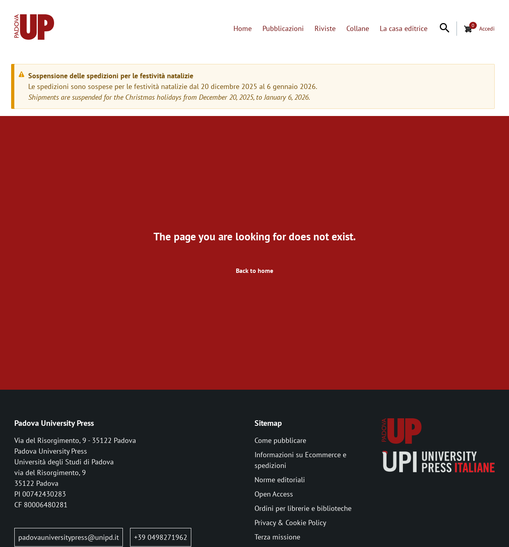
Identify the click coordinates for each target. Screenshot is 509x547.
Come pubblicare (280, 440)
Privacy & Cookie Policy (290, 522)
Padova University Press (54, 423)
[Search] (444, 28)
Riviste (325, 28)
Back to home (254, 270)
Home (242, 28)
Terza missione (277, 536)
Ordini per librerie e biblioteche (303, 508)
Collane (357, 28)
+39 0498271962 (160, 537)
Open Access (273, 494)
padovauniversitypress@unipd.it (68, 537)
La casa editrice (403, 28)
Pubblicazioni (283, 28)
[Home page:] (34, 28)
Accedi (487, 28)
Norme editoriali (279, 479)
